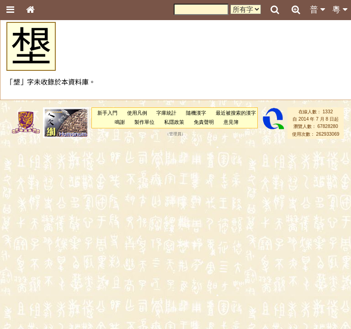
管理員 (175, 134)
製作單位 (144, 122)
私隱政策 (174, 122)
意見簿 (231, 122)
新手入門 (107, 113)
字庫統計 (166, 113)
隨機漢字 (196, 113)
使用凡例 (137, 113)
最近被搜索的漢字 (236, 113)
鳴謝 (120, 122)
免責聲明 (204, 122)
